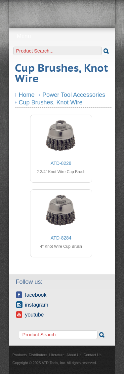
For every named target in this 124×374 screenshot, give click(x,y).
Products (20, 355)
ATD (62, 11)
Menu (62, 36)
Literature (56, 355)
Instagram (32, 304)
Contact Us (92, 355)
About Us (73, 355)
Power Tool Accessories (73, 95)
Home (27, 95)
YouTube (30, 314)
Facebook (31, 294)
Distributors (38, 355)
